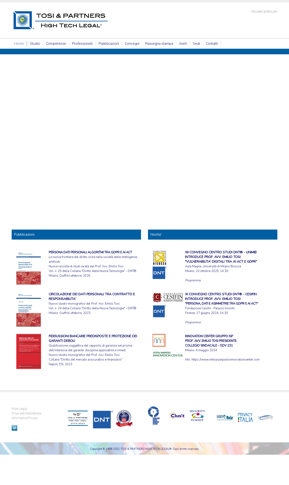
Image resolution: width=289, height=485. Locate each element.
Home (19, 43)
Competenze (56, 43)
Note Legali (19, 409)
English (271, 12)
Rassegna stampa (159, 43)
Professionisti (82, 43)
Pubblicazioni (109, 43)
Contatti (212, 43)
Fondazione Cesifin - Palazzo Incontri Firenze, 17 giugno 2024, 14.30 (221, 303)
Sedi (196, 43)
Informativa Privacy (25, 418)
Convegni (132, 43)
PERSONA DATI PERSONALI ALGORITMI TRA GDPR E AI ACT (90, 252)
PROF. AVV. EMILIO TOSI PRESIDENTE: (211, 341)
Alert (183, 43)
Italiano (257, 12)
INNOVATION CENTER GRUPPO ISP (209, 336)
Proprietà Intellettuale (26, 413)
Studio (35, 43)
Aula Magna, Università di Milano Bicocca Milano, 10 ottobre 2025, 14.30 (221, 261)
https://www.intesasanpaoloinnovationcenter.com (226, 360)
